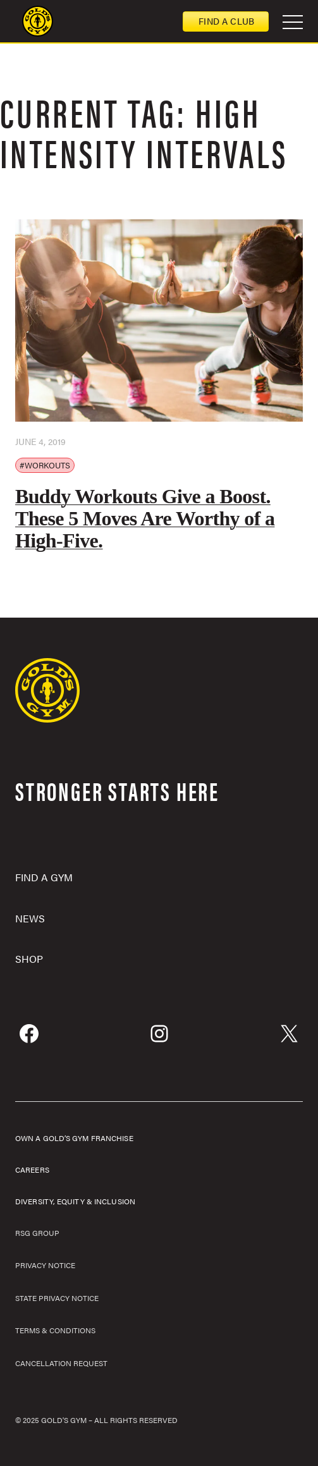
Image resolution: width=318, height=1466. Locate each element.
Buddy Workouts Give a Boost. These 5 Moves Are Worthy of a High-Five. (144, 518)
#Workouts (45, 465)
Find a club (226, 21)
